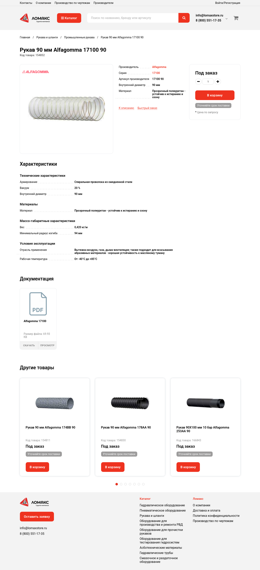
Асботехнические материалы (161, 547)
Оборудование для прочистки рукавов (161, 531)
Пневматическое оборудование (163, 510)
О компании (43, 2)
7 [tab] (143, 484)
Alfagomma (159, 67)
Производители (103, 2)
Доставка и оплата (206, 510)
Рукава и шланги (152, 516)
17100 (156, 73)
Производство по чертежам (72, 2)
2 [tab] (121, 484)
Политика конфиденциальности (216, 516)
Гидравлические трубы (156, 553)
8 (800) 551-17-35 (208, 20)
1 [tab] (116, 484)
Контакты (26, 2)
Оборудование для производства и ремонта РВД (161, 522)
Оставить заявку (37, 517)
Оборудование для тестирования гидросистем (159, 540)
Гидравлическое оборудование (162, 505)
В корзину (214, 95)
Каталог (69, 18)
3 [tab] (125, 484)
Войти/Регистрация (227, 2)
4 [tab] (130, 484)
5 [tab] (134, 484)
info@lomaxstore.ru (209, 15)
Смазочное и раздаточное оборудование (159, 560)
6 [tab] (139, 484)
